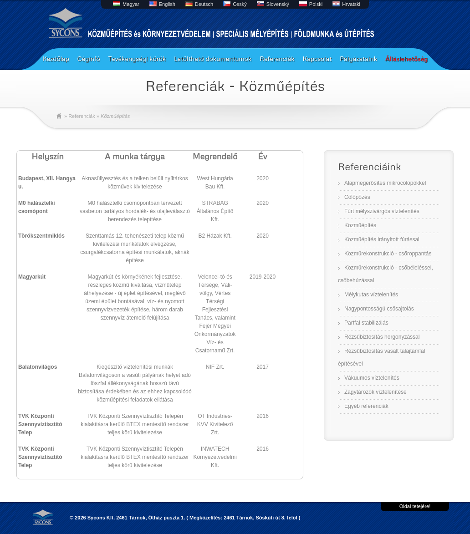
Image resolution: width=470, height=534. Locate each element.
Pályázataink (358, 58)
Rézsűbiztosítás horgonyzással (381, 337)
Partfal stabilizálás (366, 323)
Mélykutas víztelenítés (371, 294)
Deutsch (204, 4)
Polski (315, 4)
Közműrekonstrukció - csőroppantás (387, 253)
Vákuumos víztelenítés (371, 378)
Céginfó (88, 58)
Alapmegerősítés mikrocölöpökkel (385, 183)
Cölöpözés (357, 197)
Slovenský (277, 4)
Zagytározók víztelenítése (375, 392)
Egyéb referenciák (366, 406)
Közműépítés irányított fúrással (381, 239)
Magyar (131, 4)
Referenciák (277, 58)
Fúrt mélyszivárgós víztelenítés (381, 211)
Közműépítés (360, 225)
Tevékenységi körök (137, 58)
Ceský (240, 4)
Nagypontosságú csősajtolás (379, 308)
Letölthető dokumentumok (212, 58)
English (167, 4)
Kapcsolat (317, 58)
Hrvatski (351, 4)
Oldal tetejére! (414, 506)
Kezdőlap (55, 58)
